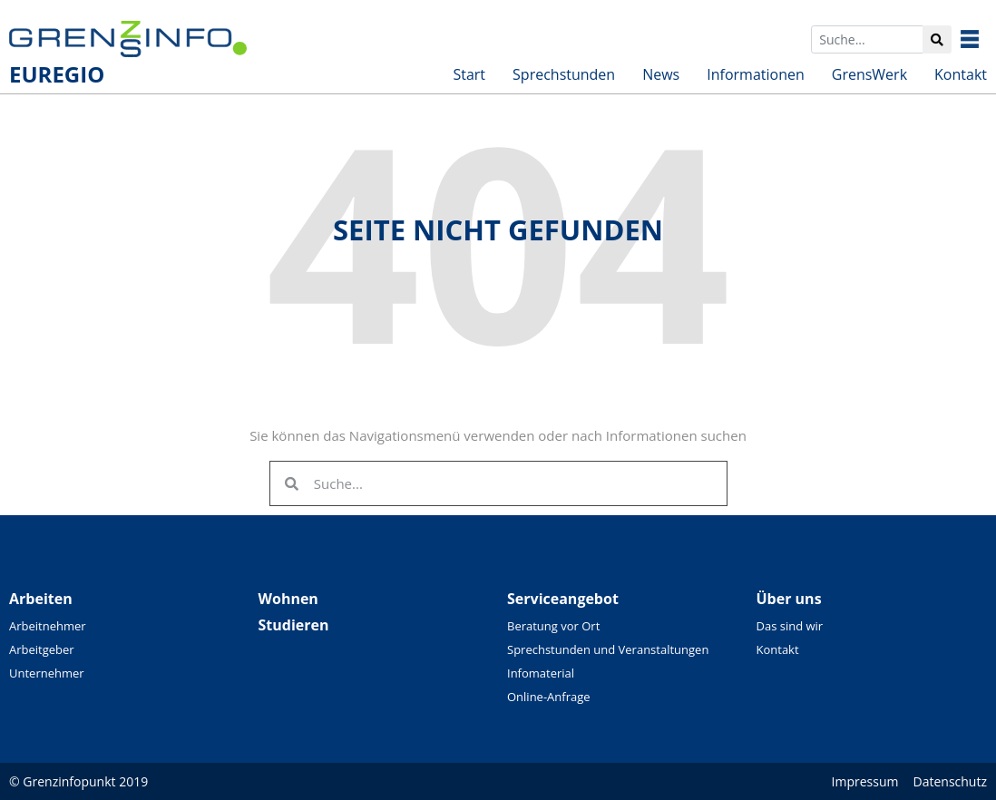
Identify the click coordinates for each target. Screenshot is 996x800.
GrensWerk (869, 74)
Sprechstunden (564, 74)
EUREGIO (56, 74)
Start (469, 74)
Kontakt (960, 74)
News (660, 74)
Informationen (756, 74)
